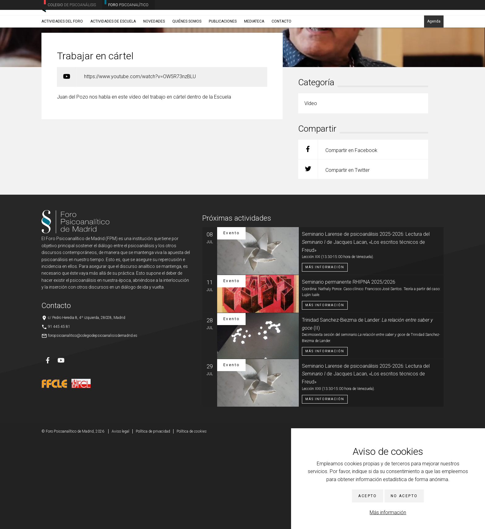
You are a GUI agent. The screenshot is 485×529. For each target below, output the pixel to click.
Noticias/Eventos (65, 63)
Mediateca (254, 48)
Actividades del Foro (62, 48)
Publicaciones (223, 48)
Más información (388, 512)
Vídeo (87, 63)
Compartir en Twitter (334, 257)
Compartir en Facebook (337, 238)
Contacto (281, 48)
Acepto (367, 496)
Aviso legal (120, 520)
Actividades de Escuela (113, 48)
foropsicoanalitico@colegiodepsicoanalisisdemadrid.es (92, 424)
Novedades (154, 48)
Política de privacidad (153, 520)
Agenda (433, 48)
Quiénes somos (186, 48)
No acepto (404, 496)
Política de (192, 520)
